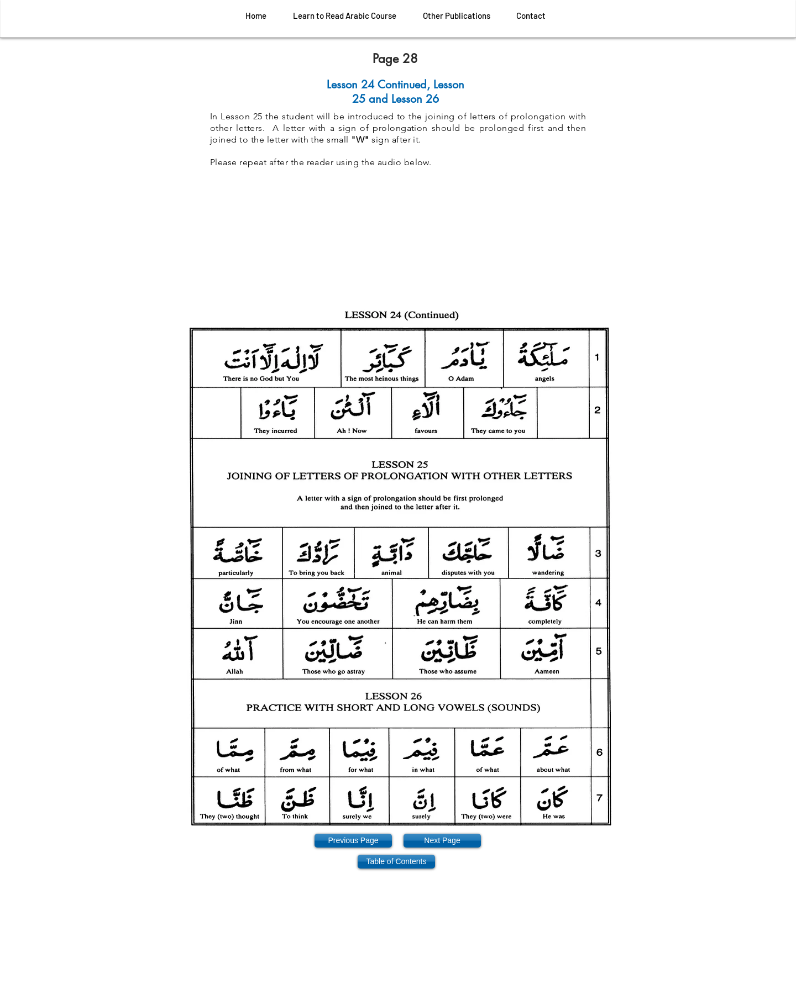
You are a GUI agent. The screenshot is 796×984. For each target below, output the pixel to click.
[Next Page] (442, 841)
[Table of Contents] (396, 862)
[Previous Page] (353, 841)
